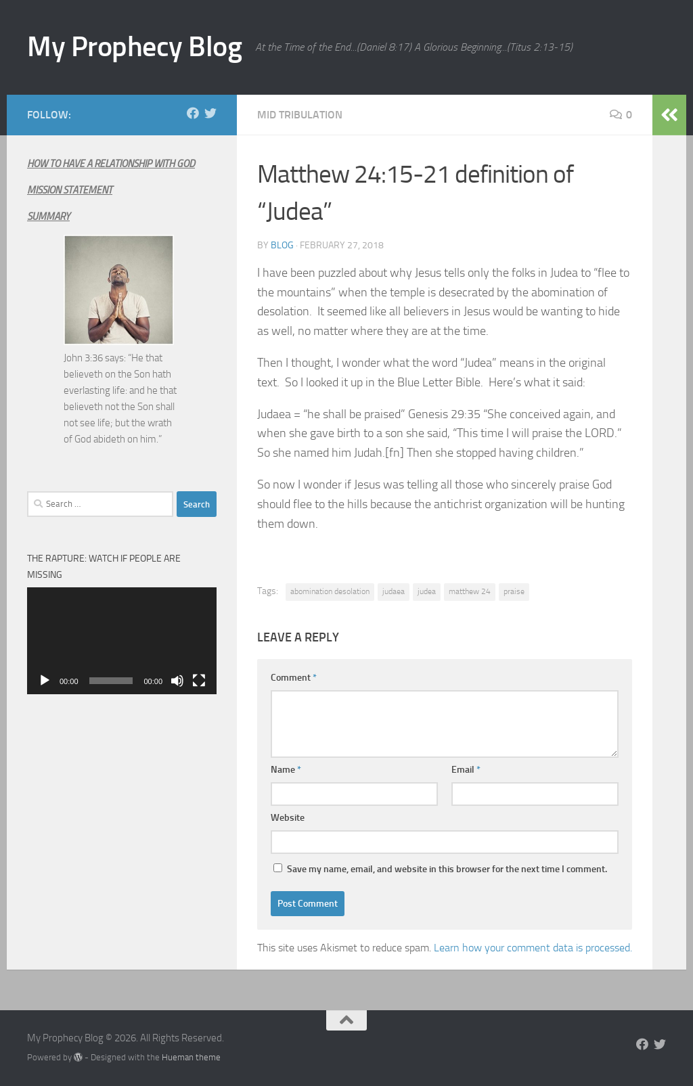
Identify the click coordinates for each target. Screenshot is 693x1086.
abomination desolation (330, 591)
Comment (294, 677)
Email (465, 769)
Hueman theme (191, 1057)
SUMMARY (48, 216)
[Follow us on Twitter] (210, 113)
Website (288, 817)
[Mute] (177, 680)
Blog (282, 245)
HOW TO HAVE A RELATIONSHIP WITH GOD (111, 164)
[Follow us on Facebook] (193, 113)
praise (514, 591)
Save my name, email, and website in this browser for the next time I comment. (447, 869)
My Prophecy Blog (134, 47)
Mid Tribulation (299, 114)
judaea (393, 591)
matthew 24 (470, 591)
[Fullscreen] (199, 680)
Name (286, 769)
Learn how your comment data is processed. (533, 947)
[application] (122, 640)
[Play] (44, 680)
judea (427, 591)
